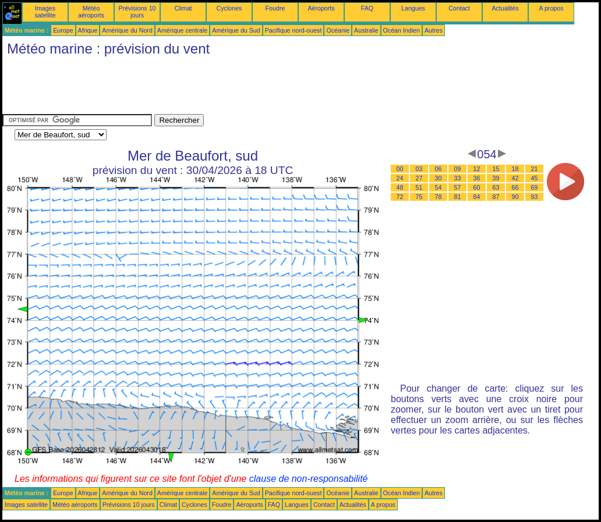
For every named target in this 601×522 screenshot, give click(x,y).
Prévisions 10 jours (137, 12)
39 (496, 178)
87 (496, 196)
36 (476, 178)
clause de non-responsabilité (308, 479)
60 (476, 187)
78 (438, 196)
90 (515, 196)
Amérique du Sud (236, 30)
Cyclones (229, 8)
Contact (459, 8)
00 (400, 168)
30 (438, 178)
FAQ (367, 8)
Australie (366, 30)
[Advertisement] (214, 88)
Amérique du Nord (127, 30)
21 (534, 168)
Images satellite (44, 12)
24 (400, 178)
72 (400, 196)
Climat (183, 8)
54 (438, 187)
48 (400, 187)
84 (476, 196)
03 (419, 168)
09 (457, 168)
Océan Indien (401, 30)
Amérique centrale (182, 30)
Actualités (505, 8)
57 (457, 187)
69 (534, 187)
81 (457, 196)
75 (419, 196)
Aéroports (320, 8)
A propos (551, 8)
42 (515, 178)
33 (457, 178)
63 (496, 187)
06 (438, 168)
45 (534, 178)
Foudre (275, 8)
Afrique (88, 30)
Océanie (337, 30)
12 (476, 168)
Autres (434, 30)
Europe (63, 30)
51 (419, 187)
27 (419, 178)
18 (515, 168)
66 (515, 187)
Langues (413, 8)
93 (534, 196)
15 (496, 168)
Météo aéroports (91, 12)
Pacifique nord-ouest (293, 30)
